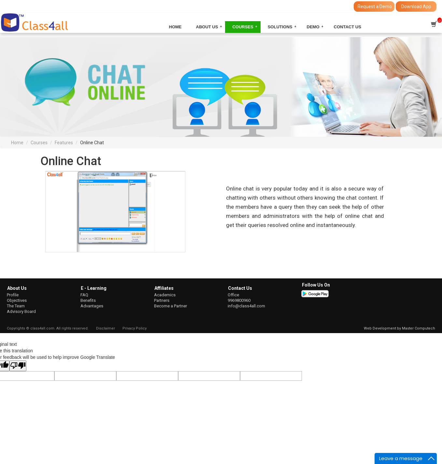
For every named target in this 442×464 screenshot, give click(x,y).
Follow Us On (316, 285)
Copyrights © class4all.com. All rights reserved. (48, 328)
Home (175, 26)
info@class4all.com (246, 305)
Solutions (280, 26)
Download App (416, 6)
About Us (207, 26)
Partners (161, 300)
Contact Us (347, 26)
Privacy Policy (134, 328)
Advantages (91, 305)
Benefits (88, 300)
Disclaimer (105, 328)
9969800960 (239, 300)
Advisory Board (21, 311)
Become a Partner (170, 305)
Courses (242, 26)
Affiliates (164, 288)
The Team (16, 305)
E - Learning (94, 288)
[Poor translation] (17, 365)
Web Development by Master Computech (399, 328)
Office (233, 294)
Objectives (17, 300)
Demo (313, 26)
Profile (13, 294)
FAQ (84, 294)
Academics (165, 294)
